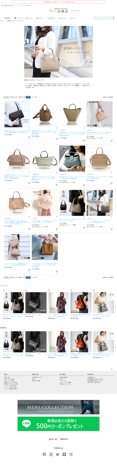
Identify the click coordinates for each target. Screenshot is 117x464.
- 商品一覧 (6, 377)
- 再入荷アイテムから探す (11, 384)
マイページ (62, 18)
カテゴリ (29, 18)
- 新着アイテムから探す (10, 382)
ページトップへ (111, 369)
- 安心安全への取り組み (93, 382)
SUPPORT (90, 374)
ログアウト (21, 5)
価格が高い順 (21, 97)
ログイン (15, 5)
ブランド (40, 18)
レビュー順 (34, 97)
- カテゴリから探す (9, 379)
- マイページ (62, 380)
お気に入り (52, 18)
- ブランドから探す (9, 380)
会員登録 (28, 5)
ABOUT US (35, 374)
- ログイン (62, 379)
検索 (113, 18)
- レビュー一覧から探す (10, 387)
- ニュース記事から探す (10, 389)
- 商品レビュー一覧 (64, 384)
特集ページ (3, 20)
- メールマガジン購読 (65, 382)
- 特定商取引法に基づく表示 (95, 379)
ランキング (19, 18)
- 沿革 (33, 379)
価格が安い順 (13, 97)
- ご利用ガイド (91, 377)
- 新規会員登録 (63, 377)
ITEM (5, 374)
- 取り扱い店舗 (35, 380)
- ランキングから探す (10, 385)
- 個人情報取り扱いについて (95, 380)
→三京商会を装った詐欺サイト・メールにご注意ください (58, 2)
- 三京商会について (36, 377)
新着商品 (7, 18)
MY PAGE (62, 374)
